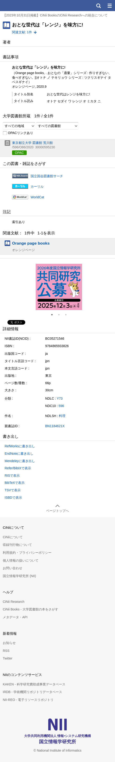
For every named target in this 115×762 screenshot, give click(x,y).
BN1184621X (54, 426)
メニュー (109, 5)
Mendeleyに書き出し (20, 461)
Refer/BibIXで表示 (18, 468)
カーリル (37, 186)
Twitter (7, 658)
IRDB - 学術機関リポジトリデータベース (32, 692)
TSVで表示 (13, 490)
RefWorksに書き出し (20, 446)
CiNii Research (13, 601)
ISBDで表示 (13, 497)
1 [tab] (53, 314)
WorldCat (37, 197)
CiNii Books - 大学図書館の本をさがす (30, 609)
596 (61, 406)
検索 (98, 5)
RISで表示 (12, 475)
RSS (6, 651)
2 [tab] (60, 314)
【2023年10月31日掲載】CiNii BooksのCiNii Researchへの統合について (55, 15)
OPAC (19, 153)
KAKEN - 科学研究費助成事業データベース (34, 684)
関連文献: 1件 (22, 32)
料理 (62, 416)
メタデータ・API (15, 617)
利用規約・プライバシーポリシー (27, 552)
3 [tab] (67, 314)
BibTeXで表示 (15, 483)
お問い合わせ (12, 568)
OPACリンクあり (18, 133)
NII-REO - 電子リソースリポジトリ (28, 700)
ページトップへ (57, 511)
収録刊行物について (17, 545)
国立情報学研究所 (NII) (19, 576)
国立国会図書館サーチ (47, 176)
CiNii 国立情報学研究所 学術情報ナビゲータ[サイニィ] (20, 5)
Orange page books (31, 243)
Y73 (60, 398)
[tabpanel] (59, 286)
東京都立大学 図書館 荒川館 (32, 143)
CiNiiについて (13, 537)
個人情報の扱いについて (20, 560)
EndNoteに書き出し (19, 453)
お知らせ (9, 643)
